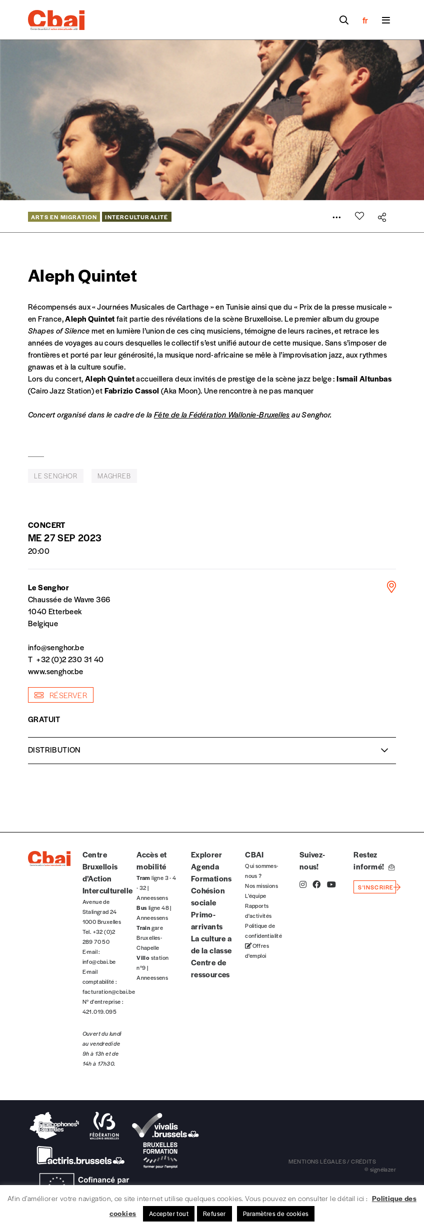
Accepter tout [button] (168, 1213)
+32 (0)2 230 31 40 (70, 659)
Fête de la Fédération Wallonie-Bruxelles (222, 414)
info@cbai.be (99, 961)
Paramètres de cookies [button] (275, 1213)
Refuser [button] (214, 1213)
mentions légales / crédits (332, 1161)
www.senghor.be (56, 671)
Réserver (60, 695)
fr (365, 20)
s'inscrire (376, 887)
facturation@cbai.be (109, 991)
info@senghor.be (56, 647)
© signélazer (380, 1169)
